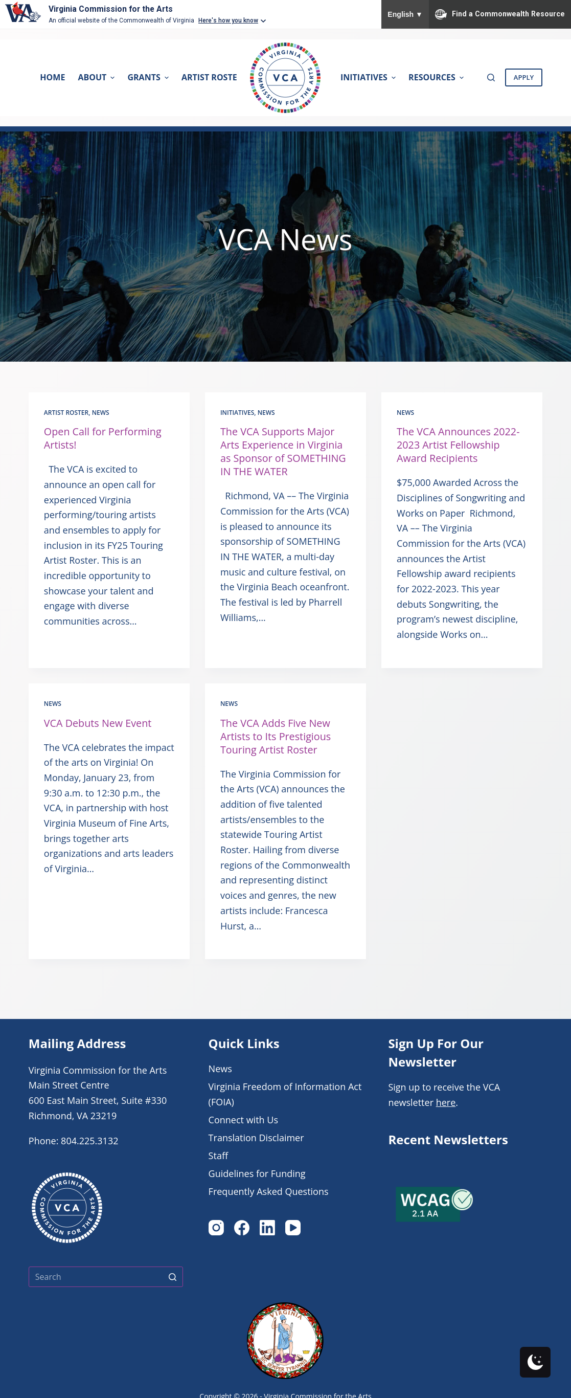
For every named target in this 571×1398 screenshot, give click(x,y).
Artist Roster (66, 412)
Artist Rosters (219, 77)
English (405, 14)
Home (52, 77)
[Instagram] (216, 1227)
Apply (524, 77)
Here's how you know (228, 20)
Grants (149, 77)
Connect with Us (243, 1120)
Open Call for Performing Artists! (103, 438)
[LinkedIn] (267, 1227)
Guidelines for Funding (257, 1173)
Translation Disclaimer (256, 1137)
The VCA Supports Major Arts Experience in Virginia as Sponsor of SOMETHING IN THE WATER (284, 451)
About (97, 77)
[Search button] (173, 1277)
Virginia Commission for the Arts (112, 9)
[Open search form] (491, 77)
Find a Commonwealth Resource (500, 14)
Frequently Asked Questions (269, 1191)
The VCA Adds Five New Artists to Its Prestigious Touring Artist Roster (276, 736)
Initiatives (369, 77)
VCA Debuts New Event (98, 723)
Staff (218, 1155)
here (446, 1102)
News (100, 412)
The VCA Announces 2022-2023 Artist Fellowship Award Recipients (459, 445)
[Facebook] (241, 1227)
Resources (437, 77)
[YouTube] (293, 1227)
